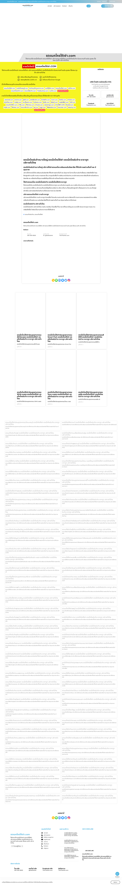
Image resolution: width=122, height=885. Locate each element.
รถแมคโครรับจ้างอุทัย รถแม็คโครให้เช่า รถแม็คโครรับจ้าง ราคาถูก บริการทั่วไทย (29, 634)
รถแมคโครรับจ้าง (29, 214)
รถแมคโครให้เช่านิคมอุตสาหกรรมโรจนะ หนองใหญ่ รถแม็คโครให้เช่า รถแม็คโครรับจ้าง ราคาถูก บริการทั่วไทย (88, 462)
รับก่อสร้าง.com (45, 100)
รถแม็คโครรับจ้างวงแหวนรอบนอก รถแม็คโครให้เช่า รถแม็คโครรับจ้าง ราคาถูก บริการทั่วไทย (89, 700)
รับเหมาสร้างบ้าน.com (26, 107)
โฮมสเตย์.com (69, 105)
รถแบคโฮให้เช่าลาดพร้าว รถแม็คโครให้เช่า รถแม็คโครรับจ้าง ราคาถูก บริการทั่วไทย (30, 587)
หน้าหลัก (50, 6)
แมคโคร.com (53, 91)
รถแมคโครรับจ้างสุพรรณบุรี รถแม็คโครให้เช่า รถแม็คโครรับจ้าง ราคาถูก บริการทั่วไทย (88, 443)
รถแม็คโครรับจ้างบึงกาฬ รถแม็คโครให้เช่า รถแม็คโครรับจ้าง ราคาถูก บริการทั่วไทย (87, 634)
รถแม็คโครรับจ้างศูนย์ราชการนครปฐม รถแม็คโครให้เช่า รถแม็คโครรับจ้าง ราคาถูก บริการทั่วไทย (87, 786)
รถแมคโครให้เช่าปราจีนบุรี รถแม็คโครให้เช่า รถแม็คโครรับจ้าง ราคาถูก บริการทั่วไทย (87, 795)
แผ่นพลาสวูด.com (49, 105)
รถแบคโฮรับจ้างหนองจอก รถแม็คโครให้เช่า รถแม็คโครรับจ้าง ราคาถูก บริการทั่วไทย (30, 682)
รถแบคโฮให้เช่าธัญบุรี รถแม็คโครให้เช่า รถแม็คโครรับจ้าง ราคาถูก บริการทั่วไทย (29, 538)
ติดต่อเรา (99, 1)
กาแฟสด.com (17, 102)
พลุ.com (36, 107)
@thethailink (110, 96)
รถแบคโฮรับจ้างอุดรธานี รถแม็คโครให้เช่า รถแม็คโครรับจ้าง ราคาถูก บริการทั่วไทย (87, 548)
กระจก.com (54, 100)
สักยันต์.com (54, 102)
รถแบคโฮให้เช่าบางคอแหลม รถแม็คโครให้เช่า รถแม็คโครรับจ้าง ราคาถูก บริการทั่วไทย (31, 759)
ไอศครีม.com (62, 100)
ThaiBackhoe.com (42, 91)
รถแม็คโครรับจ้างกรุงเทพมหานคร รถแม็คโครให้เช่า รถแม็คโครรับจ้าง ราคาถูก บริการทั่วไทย (89, 663)
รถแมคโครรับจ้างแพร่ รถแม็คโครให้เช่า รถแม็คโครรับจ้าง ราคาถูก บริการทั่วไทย (29, 433)
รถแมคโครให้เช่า (39, 214)
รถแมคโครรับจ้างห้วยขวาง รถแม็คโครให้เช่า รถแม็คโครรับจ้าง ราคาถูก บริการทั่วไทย (87, 767)
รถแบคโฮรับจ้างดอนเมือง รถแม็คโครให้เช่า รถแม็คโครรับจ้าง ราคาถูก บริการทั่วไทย (87, 499)
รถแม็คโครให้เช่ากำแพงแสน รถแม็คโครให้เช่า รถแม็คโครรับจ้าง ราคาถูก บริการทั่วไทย (31, 491)
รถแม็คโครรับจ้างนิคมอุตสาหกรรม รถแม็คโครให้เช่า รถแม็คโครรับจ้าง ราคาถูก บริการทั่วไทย (32, 511)
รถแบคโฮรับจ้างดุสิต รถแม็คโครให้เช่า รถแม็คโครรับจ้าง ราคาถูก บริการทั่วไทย (29, 662)
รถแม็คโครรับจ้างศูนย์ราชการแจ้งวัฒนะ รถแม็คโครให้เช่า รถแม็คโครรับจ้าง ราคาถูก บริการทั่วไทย (30, 711)
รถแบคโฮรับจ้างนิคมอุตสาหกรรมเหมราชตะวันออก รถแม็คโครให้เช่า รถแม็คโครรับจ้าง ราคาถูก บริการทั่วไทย (88, 644)
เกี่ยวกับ (70, 6)
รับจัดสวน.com (38, 102)
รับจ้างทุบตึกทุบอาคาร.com (36, 88)
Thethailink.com (91, 105)
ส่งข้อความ (61, 868)
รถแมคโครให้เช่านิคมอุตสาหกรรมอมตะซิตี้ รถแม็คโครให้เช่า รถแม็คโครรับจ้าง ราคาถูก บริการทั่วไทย (88, 481)
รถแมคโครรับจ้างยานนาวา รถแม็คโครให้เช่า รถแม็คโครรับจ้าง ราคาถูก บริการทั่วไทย (31, 643)
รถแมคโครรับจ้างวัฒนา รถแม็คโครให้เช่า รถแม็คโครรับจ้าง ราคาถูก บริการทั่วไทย (30, 520)
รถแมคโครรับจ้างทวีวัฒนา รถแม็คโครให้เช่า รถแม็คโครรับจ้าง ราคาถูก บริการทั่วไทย (87, 690)
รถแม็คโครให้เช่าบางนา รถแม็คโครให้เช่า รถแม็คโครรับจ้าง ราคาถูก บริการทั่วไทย (86, 617)
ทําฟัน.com (22, 105)
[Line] (56, 280)
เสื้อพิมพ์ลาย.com (51, 107)
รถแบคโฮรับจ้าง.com (30, 91)
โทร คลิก (91, 95)
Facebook (91, 104)
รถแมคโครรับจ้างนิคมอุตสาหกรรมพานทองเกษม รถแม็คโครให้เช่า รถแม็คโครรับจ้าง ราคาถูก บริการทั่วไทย (32, 796)
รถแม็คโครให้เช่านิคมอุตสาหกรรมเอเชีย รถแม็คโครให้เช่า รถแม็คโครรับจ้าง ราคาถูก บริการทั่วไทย (90, 394)
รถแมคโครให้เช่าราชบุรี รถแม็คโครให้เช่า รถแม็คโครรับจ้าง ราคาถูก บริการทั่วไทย (29, 568)
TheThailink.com (110, 105)
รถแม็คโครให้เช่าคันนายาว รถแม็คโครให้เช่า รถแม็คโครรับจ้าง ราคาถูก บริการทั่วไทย (71, 841)
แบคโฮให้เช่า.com (49, 88)
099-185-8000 (109, 6)
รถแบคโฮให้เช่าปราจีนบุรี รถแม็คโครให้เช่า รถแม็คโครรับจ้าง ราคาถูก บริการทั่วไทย (87, 759)
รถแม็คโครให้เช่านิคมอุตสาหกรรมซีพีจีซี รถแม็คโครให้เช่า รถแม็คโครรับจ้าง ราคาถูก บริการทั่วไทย (91, 337)
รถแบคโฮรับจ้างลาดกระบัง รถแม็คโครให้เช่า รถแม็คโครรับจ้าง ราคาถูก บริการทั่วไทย (31, 720)
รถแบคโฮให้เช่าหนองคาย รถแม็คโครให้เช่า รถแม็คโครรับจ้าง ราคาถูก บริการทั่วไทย (87, 682)
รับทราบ (115, 882)
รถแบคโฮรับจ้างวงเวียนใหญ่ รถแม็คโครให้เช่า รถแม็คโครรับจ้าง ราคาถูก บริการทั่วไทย (31, 767)
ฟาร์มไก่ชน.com (8, 102)
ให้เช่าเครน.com (30, 105)
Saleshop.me (72, 107)
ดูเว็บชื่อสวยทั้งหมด (63, 91)
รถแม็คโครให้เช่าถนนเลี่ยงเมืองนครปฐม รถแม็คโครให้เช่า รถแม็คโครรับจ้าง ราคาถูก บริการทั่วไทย (87, 434)
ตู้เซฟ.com (26, 100)
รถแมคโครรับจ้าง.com (17, 91)
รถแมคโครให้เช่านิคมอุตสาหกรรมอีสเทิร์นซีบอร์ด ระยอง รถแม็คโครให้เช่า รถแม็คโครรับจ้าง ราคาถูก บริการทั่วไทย (31, 558)
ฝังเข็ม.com (46, 102)
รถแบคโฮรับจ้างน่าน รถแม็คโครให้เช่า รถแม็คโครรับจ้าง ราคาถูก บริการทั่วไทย (29, 443)
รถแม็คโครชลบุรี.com (22, 88)
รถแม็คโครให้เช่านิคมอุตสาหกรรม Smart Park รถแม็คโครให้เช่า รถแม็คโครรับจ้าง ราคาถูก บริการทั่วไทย (60, 338)
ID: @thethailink (48, 235)
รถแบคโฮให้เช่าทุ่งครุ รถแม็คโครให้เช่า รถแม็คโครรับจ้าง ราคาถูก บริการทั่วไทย (86, 673)
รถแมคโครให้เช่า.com (61, 88)
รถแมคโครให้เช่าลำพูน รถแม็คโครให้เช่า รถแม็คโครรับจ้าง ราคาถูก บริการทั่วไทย (86, 710)
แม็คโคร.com (71, 88)
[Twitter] (65, 280)
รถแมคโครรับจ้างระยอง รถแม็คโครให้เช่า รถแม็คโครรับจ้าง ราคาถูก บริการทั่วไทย (87, 720)
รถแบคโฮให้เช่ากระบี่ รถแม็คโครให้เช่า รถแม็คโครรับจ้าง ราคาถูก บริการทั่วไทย (85, 452)
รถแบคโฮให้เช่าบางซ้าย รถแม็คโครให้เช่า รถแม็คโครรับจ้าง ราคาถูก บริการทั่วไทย (29, 461)
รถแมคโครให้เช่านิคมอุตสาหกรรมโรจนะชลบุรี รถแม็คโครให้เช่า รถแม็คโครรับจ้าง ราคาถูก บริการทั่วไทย (32, 423)
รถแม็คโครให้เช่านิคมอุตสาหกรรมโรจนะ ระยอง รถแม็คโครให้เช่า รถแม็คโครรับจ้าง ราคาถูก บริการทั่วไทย (60, 395)
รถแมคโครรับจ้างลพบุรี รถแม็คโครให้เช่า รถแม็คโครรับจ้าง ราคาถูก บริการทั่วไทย (30, 617)
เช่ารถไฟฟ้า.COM (59, 105)
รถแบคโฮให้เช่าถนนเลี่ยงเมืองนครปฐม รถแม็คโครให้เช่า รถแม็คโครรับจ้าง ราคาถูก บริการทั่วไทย (89, 588)
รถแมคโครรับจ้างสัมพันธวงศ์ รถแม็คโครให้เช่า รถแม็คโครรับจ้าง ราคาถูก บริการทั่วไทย (88, 520)
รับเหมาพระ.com (62, 107)
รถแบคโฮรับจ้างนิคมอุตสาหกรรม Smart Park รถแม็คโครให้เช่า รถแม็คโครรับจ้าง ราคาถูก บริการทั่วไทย (71, 850)
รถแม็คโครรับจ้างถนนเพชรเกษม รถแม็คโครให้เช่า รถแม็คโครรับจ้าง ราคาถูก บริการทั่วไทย (31, 739)
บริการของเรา (57, 6)
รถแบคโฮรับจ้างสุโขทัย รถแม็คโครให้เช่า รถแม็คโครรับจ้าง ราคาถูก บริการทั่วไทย (86, 529)
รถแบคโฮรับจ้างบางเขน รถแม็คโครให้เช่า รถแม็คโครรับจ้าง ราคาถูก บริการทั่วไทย (30, 480)
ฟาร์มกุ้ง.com (71, 100)
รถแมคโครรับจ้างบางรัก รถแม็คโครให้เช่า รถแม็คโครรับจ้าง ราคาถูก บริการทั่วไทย (30, 548)
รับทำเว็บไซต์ (110, 104)
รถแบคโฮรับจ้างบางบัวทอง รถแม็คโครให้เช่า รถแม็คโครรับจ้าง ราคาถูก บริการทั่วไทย (88, 626)
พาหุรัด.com (7, 107)
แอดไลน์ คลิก (110, 95)
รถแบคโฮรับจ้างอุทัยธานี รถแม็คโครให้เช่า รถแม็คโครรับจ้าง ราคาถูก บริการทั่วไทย (30, 699)
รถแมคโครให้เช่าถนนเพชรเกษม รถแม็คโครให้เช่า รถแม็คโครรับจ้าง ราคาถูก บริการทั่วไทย (32, 673)
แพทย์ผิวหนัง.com (35, 100)
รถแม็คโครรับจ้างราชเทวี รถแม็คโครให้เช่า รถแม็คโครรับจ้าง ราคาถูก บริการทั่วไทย (30, 654)
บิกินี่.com (72, 102)
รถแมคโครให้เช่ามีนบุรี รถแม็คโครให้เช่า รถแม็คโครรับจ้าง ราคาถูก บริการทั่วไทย (86, 568)
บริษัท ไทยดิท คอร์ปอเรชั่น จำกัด (100, 82)
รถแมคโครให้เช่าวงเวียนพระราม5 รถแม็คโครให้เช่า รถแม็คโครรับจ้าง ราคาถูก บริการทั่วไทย (88, 739)
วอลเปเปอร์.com (8, 100)
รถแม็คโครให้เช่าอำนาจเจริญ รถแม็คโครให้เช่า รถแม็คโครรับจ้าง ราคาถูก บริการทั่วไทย (71, 834)
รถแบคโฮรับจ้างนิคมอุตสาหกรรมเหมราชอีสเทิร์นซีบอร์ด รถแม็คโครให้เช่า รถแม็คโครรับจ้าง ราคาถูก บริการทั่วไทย (88, 511)
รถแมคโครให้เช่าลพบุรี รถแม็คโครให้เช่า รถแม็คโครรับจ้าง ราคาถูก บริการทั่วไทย (86, 608)
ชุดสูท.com (43, 107)
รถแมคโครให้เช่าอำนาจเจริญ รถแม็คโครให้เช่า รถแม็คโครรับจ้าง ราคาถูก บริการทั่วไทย (31, 598)
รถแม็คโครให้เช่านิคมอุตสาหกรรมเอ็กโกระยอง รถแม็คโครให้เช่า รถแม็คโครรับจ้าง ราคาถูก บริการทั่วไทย (29, 338)
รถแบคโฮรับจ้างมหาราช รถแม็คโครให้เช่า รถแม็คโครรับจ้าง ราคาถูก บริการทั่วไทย (87, 729)
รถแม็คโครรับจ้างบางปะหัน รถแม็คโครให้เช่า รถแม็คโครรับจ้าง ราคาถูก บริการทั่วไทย (31, 690)
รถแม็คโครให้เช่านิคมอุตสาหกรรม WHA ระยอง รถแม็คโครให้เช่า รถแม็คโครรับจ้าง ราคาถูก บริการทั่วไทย (29, 395)
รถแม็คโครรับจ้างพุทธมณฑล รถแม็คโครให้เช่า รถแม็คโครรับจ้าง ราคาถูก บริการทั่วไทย (31, 608)
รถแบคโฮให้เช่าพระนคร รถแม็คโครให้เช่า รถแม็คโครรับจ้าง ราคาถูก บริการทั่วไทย (71, 856)
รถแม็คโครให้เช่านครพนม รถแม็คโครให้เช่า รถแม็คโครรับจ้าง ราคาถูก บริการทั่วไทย (30, 729)
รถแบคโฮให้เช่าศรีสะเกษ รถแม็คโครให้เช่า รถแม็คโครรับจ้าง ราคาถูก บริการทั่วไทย (30, 471)
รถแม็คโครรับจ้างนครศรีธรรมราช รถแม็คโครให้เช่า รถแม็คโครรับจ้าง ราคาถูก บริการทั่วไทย (89, 599)
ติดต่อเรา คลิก (109, 5)
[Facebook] (59, 280)
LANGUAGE (112, 1)
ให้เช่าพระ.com (15, 107)
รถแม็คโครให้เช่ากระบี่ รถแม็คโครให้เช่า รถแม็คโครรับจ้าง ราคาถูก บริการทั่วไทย (86, 422)
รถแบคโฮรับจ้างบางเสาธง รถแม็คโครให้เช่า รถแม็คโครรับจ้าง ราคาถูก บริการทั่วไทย (30, 452)
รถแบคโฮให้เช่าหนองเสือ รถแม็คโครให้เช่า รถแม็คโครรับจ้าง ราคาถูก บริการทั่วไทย (87, 557)
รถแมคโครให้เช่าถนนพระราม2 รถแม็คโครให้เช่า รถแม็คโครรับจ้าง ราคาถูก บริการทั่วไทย (32, 785)
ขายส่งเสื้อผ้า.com (64, 102)
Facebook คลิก (63, 234)
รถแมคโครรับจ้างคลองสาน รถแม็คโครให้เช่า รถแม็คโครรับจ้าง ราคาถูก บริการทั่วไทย (88, 491)
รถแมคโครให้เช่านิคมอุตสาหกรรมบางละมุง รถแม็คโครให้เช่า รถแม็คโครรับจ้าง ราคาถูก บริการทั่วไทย (31, 500)
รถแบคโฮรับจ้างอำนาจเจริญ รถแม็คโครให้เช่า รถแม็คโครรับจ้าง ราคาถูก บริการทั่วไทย (31, 626)
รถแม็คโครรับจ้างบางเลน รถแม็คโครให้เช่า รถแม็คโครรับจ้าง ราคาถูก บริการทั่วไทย (87, 576)
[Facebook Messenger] (62, 280)
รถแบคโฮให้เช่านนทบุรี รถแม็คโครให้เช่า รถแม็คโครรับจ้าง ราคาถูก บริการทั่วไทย (29, 776)
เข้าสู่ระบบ (104, 1)
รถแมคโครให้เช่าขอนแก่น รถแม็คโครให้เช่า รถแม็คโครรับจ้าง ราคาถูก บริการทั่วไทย (87, 471)
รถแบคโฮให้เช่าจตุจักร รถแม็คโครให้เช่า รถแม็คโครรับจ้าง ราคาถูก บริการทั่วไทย (29, 748)
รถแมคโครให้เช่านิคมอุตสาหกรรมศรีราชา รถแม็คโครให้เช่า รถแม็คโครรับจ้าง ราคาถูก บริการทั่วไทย (31, 577)
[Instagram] (68, 280)
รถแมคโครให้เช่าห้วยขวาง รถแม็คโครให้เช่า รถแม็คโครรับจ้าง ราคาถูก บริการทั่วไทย (87, 776)
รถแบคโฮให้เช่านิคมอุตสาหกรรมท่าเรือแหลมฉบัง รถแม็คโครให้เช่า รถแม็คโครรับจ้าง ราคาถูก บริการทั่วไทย (89, 539)
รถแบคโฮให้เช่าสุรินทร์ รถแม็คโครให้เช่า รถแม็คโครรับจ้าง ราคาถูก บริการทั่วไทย (86, 654)
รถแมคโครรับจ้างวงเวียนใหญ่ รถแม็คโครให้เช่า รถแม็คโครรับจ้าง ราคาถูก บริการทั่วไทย (32, 529)
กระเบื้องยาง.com (27, 102)
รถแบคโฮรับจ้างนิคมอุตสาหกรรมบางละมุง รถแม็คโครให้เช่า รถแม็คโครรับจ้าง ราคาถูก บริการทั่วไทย (88, 749)
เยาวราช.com (18, 100)
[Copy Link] (53, 280)
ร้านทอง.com (39, 105)
